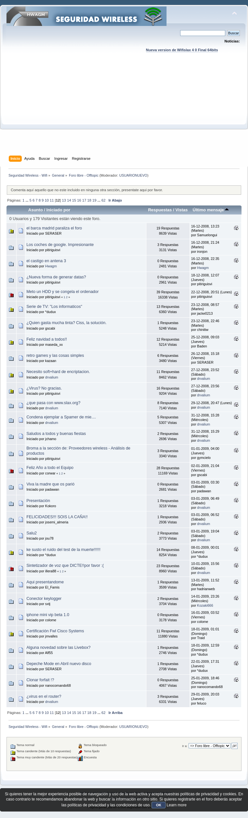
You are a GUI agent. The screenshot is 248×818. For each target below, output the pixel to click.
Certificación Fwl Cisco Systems (55, 631)
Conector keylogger (43, 598)
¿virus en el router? (43, 696)
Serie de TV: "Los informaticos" (54, 306)
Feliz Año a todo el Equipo (49, 467)
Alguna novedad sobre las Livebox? (58, 647)
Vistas (181, 209)
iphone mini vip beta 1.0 (47, 615)
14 (69, 200)
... (27, 200)
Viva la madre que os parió (50, 484)
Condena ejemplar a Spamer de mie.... (61, 417)
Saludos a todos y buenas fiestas (56, 433)
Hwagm (51, 266)
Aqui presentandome (45, 582)
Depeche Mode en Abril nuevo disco (58, 663)
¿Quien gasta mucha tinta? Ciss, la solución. (66, 323)
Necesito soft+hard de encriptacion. (58, 371)
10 (47, 200)
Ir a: (184, 746)
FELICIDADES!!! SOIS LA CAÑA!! (56, 517)
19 (94, 200)
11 (52, 200)
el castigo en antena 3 (46, 261)
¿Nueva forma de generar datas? (56, 277)
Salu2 (31, 533)
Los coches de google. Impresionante (59, 244)
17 (84, 200)
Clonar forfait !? (40, 680)
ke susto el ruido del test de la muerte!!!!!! (63, 549)
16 (79, 200)
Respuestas (160, 209)
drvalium (51, 377)
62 (103, 200)
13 (64, 200)
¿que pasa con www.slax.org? (53, 403)
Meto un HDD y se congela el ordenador (62, 291)
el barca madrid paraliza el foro (54, 228)
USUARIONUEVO (133, 175)
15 (74, 200)
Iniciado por (58, 209)
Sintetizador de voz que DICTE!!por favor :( (65, 565)
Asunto (35, 209)
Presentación (38, 500)
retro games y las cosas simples (55, 355)
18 (89, 200)
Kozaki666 (205, 605)
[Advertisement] (124, 110)
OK (158, 805)
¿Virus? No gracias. (44, 388)
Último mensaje (210, 209)
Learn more (176, 805)
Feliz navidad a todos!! (46, 339)
